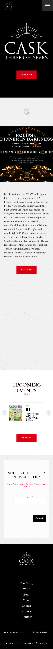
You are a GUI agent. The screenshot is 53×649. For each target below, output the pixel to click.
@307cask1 (13, 643)
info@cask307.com (15, 632)
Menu (26, 600)
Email (30, 497)
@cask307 (28, 643)
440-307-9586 (41, 632)
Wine (26, 589)
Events (26, 605)
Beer (26, 594)
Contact (26, 616)
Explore (26, 611)
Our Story (26, 583)
